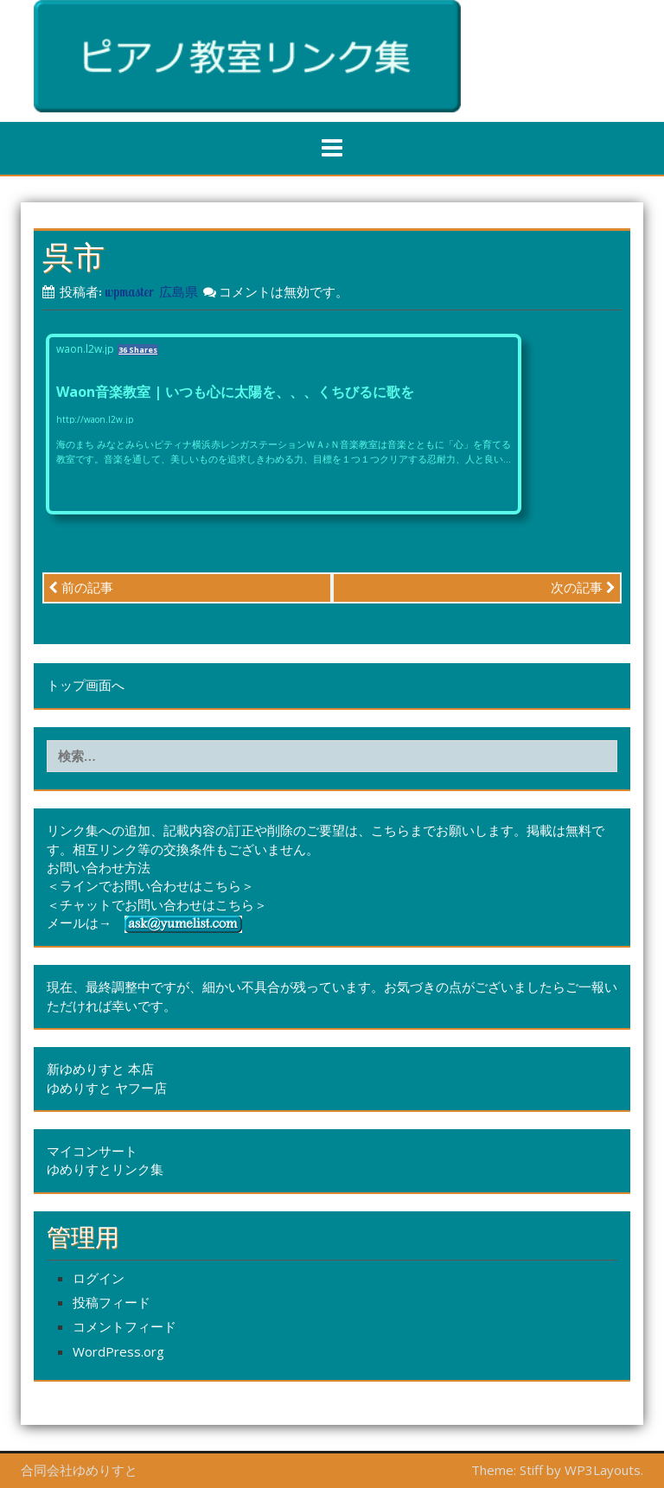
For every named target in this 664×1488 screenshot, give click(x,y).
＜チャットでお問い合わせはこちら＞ (157, 904)
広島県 (178, 292)
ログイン (98, 1278)
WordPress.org (118, 1351)
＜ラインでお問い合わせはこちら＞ (150, 885)
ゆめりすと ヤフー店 (107, 1087)
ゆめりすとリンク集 (105, 1169)
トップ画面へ (85, 684)
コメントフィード (124, 1326)
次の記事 (583, 587)
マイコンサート (92, 1150)
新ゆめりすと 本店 (100, 1068)
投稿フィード (111, 1302)
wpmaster (129, 292)
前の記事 (80, 587)
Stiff (531, 1469)
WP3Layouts (603, 1469)
